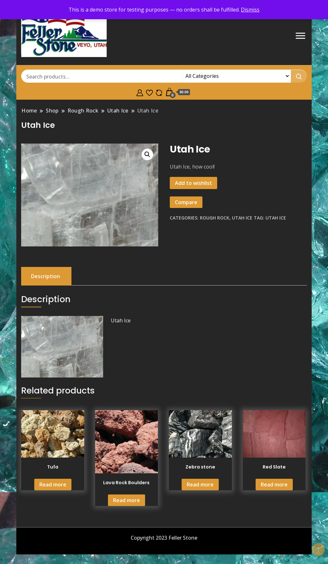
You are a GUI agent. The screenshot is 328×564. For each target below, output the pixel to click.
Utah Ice (242, 218)
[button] (147, 154)
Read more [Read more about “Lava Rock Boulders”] (126, 500)
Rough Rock (214, 218)
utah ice (276, 218)
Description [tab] (45, 276)
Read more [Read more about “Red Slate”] (274, 484)
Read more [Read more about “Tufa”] (52, 484)
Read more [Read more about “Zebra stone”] (200, 484)
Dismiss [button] (250, 9)
